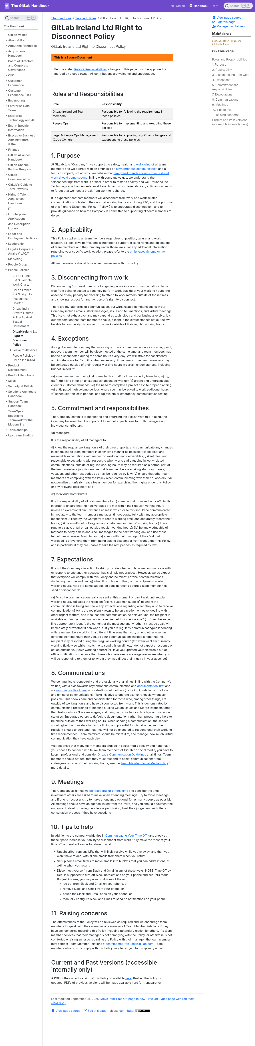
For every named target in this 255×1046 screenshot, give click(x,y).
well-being (143, 164)
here (128, 978)
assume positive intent (71, 690)
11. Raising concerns (225, 115)
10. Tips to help (222, 110)
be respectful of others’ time (108, 791)
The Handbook (61, 18)
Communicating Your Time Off (126, 835)
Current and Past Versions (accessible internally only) (230, 122)
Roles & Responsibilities (90, 69)
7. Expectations (222, 94)
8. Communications (225, 99)
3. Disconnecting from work (230, 75)
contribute (126, 1010)
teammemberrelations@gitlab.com (129, 944)
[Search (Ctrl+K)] (238, 6)
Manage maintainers (228, 26)
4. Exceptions (221, 80)
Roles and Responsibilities (229, 59)
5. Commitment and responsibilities (225, 87)
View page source (226, 17)
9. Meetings (220, 104)
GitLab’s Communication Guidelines (122, 754)
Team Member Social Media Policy (144, 763)
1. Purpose (219, 64)
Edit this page (223, 22)
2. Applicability (222, 69)
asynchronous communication (136, 169)
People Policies (85, 18)
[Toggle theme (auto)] (215, 5)
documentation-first (150, 686)
